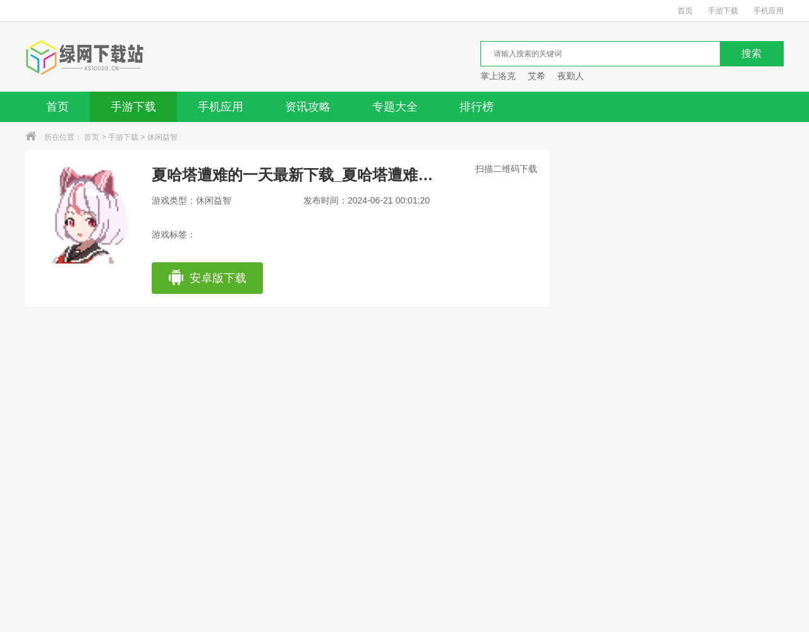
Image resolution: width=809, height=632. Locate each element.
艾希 (536, 76)
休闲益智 (162, 137)
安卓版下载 (206, 278)
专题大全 (395, 106)
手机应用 (768, 10)
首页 (685, 10)
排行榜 (476, 106)
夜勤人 (570, 76)
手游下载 (723, 10)
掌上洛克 (498, 76)
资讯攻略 (308, 106)
